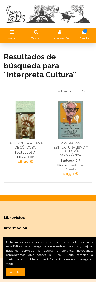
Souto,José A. (25, 152)
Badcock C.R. (70, 160)
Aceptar (15, 272)
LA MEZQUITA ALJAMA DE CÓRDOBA (25, 145)
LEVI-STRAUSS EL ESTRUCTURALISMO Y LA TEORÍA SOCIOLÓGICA (71, 149)
